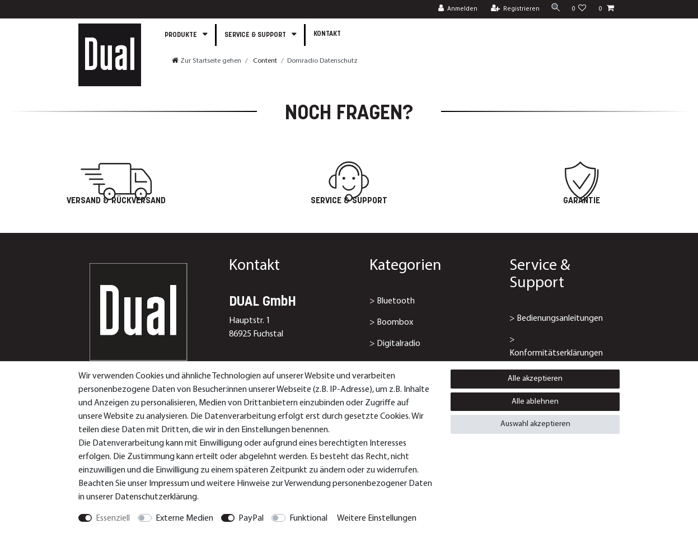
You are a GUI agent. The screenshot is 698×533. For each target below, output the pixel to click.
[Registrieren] (512, 9)
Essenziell (113, 518)
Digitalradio (398, 343)
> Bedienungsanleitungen (556, 318)
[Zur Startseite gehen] (206, 60)
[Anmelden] (455, 9)
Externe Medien (184, 518)
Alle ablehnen (535, 402)
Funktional (308, 518)
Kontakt (327, 34)
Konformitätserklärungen (556, 353)
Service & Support (256, 35)
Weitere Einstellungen (376, 518)
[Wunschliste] (578, 9)
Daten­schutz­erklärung (156, 497)
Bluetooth (396, 301)
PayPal (251, 518)
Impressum (169, 483)
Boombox (395, 322)
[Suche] (554, 8)
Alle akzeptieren (535, 379)
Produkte (182, 35)
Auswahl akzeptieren (535, 424)
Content (264, 60)
